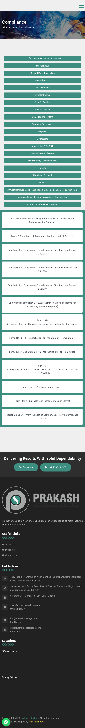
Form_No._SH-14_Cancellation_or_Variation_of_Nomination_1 (42, 338)
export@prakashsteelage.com (25, 628)
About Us (10, 544)
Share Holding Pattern (42, 117)
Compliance (42, 131)
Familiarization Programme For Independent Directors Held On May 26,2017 (42, 251)
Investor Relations (21, 27)
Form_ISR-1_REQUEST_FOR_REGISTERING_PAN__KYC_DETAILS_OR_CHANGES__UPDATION (42, 369)
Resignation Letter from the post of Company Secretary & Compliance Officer (42, 416)
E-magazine (42, 138)
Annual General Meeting (42, 153)
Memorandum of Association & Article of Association (42, 197)
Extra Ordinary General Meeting (42, 160)
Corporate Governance (42, 124)
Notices (42, 182)
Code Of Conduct (42, 102)
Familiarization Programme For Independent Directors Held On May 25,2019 (42, 287)
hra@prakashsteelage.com (24, 618)
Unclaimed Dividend (42, 175)
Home (4, 27)
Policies (42, 168)
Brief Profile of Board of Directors (43, 204)
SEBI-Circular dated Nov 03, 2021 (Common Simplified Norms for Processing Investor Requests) (42, 304)
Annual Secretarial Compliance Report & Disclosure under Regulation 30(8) (42, 190)
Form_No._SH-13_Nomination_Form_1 (42, 387)
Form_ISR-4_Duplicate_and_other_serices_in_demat (42, 401)
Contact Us (11, 555)
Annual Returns (42, 87)
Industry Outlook (42, 109)
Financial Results (43, 65)
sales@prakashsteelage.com (25, 605)
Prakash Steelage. (30, 718)
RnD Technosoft (36, 721)
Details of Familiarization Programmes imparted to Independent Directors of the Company (42, 220)
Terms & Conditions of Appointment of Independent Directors (42, 236)
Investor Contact (42, 95)
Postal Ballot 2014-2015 (42, 146)
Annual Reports (42, 80)
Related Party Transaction (42, 73)
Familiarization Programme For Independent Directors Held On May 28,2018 (42, 269)
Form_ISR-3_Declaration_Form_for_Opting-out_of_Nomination (42, 352)
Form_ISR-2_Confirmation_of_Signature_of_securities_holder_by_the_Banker (42, 322)
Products (10, 550)
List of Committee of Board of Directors (42, 58)
